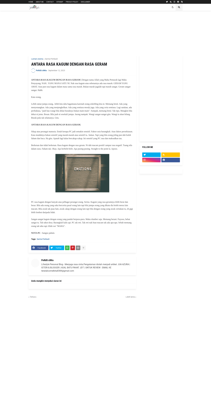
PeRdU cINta (47, 260)
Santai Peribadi (51, 59)
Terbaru (33, 297)
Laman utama (37, 59)
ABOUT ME (40, 2)
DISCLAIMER (85, 2)
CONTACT (50, 2)
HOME (31, 2)
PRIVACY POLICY (72, 2)
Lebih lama (130, 297)
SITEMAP (59, 2)
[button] (173, 7)
